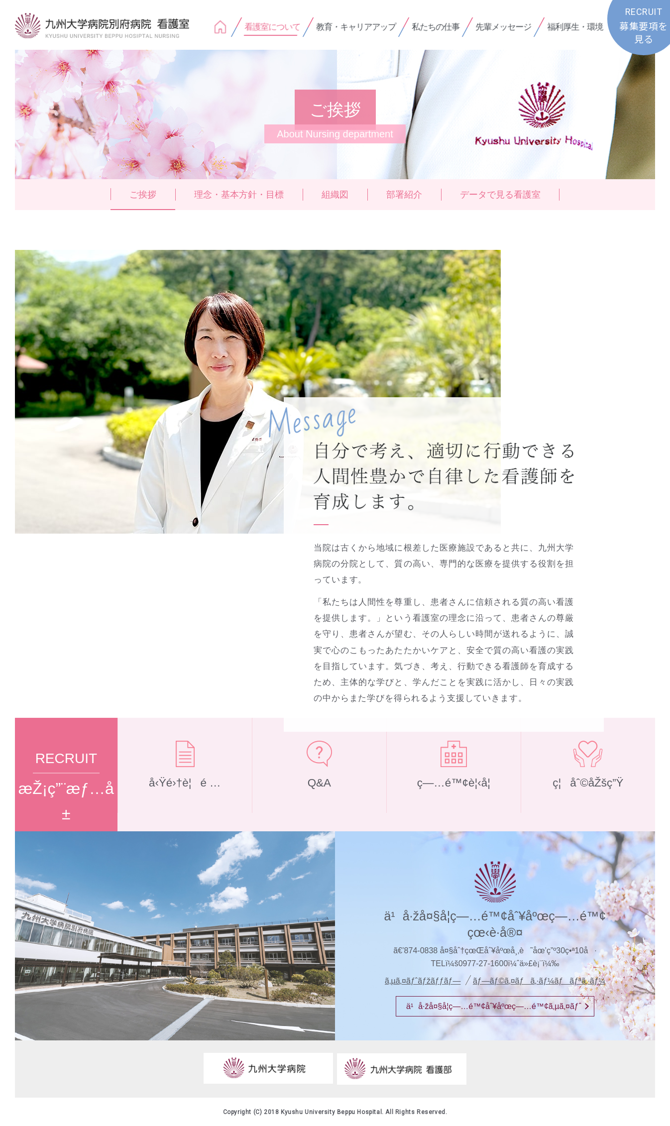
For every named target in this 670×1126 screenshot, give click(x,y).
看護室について (272, 27)
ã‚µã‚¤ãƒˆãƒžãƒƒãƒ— (422, 981)
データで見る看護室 (500, 195)
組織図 (335, 195)
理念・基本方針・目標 (239, 195)
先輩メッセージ (503, 27)
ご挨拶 (142, 195)
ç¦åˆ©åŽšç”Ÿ (588, 795)
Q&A (319, 795)
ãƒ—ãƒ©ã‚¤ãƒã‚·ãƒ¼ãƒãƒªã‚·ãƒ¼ (539, 981)
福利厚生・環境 (575, 27)
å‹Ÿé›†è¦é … (185, 795)
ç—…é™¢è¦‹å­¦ (453, 795)
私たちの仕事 (435, 27)
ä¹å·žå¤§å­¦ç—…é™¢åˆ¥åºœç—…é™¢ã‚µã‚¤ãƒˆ (493, 1006)
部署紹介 (404, 195)
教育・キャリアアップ (356, 27)
